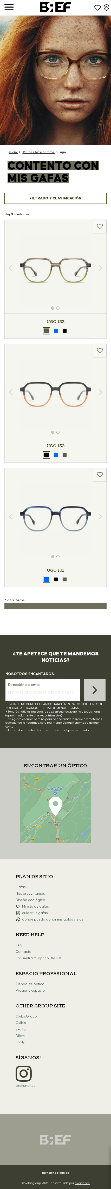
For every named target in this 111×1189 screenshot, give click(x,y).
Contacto (23, 952)
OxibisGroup (26, 1016)
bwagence (82, 1183)
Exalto (21, 1029)
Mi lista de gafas (35, 906)
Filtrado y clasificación (55, 198)
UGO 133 (55, 321)
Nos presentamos (30, 893)
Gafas (21, 887)
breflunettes (25, 1086)
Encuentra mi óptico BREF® (38, 958)
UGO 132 (55, 446)
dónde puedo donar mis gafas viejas (52, 919)
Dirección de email (24, 685)
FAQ (19, 945)
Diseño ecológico (30, 900)
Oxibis (21, 1023)
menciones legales (55, 1172)
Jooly (20, 1042)
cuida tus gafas (35, 913)
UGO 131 (55, 570)
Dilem (20, 1036)
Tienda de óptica (30, 984)
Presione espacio (30, 990)
